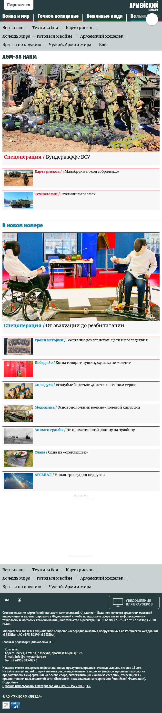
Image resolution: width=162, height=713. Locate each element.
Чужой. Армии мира (70, 44)
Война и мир (16, 16)
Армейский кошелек (101, 36)
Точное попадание (58, 16)
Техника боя (45, 27)
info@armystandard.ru (30, 657)
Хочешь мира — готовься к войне (37, 36)
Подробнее (10, 682)
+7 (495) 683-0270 (24, 660)
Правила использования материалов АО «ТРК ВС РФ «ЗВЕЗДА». (46, 686)
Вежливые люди (105, 16)
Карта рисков (79, 27)
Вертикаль (13, 27)
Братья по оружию (21, 44)
